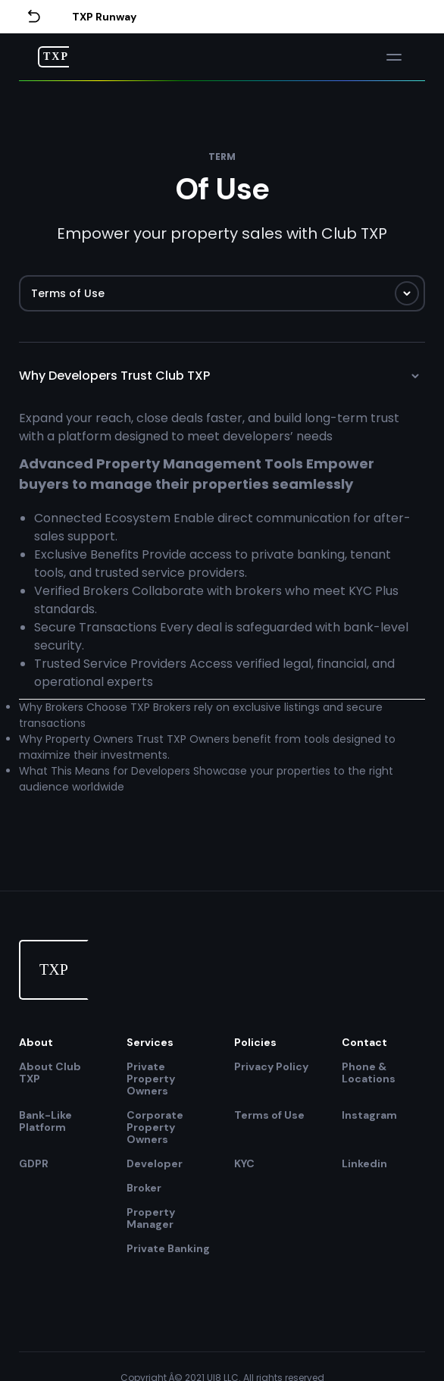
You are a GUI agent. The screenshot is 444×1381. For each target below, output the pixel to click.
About (36, 1042)
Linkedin (364, 1163)
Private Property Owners (151, 1078)
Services (150, 1042)
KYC (244, 1163)
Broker (144, 1188)
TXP (56, 56)
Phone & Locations (369, 1072)
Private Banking (168, 1248)
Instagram (369, 1115)
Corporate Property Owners (155, 1127)
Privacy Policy (271, 1066)
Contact (364, 1042)
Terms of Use (269, 1115)
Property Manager (151, 1218)
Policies (255, 1042)
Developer (155, 1163)
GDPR (33, 1163)
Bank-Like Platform (45, 1121)
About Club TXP (50, 1072)
